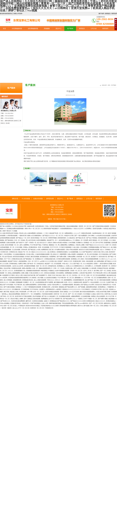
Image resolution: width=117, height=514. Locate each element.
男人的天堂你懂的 (92, 254)
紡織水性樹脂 (38, 198)
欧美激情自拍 (44, 256)
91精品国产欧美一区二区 (56, 233)
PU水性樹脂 (26, 198)
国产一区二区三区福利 (75, 294)
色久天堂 (105, 289)
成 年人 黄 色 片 (88, 270)
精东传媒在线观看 (105, 280)
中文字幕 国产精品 (36, 245)
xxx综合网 (98, 235)
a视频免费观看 (75, 296)
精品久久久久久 (100, 301)
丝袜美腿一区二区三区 (83, 256)
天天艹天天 (7, 259)
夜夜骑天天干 (25, 294)
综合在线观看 (94, 282)
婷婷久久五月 (68, 261)
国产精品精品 (9, 240)
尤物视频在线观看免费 (33, 270)
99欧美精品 (44, 270)
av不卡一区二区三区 (23, 308)
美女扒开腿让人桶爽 (17, 298)
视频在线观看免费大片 (46, 268)
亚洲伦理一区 (106, 266)
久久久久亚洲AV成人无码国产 (54, 261)
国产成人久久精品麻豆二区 (50, 296)
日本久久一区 (59, 280)
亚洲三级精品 (64, 291)
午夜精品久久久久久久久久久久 (71, 289)
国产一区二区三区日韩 (96, 303)
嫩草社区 (29, 301)
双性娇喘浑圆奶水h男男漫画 (68, 305)
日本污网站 (91, 235)
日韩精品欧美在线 (27, 280)
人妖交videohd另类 (17, 266)
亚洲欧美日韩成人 (16, 303)
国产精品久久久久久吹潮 (78, 301)
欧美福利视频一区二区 (8, 247)
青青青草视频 (52, 238)
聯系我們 (114, 13)
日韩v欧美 (24, 249)
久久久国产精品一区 (76, 263)
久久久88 (102, 282)
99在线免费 (22, 291)
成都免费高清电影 (91, 287)
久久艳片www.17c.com (106, 259)
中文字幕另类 (18, 284)
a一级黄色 (79, 298)
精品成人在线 (14, 291)
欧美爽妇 (75, 273)
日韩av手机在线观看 (72, 249)
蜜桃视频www (79, 277)
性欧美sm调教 (80, 245)
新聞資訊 (108, 13)
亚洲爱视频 (107, 242)
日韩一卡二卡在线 (59, 268)
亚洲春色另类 (46, 287)
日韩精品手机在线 (102, 268)
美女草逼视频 (37, 296)
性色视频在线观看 (64, 296)
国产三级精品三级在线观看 (32, 298)
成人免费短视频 (99, 261)
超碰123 (46, 301)
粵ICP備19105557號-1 (59, 219)
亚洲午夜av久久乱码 (111, 294)
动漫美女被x (69, 268)
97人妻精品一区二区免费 (80, 240)
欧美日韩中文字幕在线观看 (23, 296)
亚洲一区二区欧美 (110, 245)
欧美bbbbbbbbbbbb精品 (33, 305)
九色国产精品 (110, 282)
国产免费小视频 (103, 298)
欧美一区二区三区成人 (11, 305)
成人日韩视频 (8, 280)
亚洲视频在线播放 (94, 247)
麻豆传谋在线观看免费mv (88, 291)
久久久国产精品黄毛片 (86, 252)
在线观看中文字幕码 (8, 275)
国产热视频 (81, 287)
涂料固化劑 (50, 198)
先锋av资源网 (71, 254)
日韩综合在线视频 (49, 273)
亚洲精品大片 (39, 259)
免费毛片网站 (22, 263)
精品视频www (113, 298)
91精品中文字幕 (69, 235)
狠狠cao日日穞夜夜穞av (34, 235)
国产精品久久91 (105, 247)
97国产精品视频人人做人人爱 (39, 303)
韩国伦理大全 (107, 284)
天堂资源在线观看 (47, 294)
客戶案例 (70, 28)
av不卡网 (30, 291)
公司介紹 (94, 28)
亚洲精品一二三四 (21, 287)
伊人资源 (81, 259)
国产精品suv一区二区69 (23, 238)
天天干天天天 (54, 247)
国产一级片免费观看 (80, 235)
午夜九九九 (50, 280)
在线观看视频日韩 (78, 280)
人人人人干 (77, 233)
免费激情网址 (69, 233)
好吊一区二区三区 (39, 291)
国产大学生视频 (8, 284)
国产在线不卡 (20, 242)
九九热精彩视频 (86, 296)
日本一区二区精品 (20, 240)
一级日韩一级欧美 (6, 308)
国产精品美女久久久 (63, 301)
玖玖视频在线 (16, 289)
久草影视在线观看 (12, 235)
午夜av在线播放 (5, 303)
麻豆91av (80, 305)
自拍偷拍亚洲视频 (29, 266)
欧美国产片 (94, 256)
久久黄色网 (93, 268)
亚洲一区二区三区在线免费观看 (96, 275)
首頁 (4, 28)
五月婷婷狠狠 (25, 289)
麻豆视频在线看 (59, 282)
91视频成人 (51, 270)
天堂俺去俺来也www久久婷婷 (50, 305)
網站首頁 (15, 198)
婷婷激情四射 (62, 238)
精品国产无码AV (13, 261)
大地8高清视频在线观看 (42, 254)
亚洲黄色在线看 (16, 268)
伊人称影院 (33, 277)
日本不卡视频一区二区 (90, 298)
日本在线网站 (60, 273)
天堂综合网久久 (56, 284)
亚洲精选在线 (90, 301)
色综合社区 (98, 284)
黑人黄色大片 (55, 254)
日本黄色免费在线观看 (63, 259)
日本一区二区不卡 (33, 261)
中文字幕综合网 (98, 273)
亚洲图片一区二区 (29, 282)
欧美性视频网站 (42, 240)
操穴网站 (97, 270)
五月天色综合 (34, 289)
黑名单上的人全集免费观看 (27, 233)
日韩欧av (25, 247)
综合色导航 (7, 268)
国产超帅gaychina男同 (88, 284)
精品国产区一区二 (52, 240)
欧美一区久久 (68, 282)
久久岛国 (2, 233)
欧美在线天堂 (103, 256)
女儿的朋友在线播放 (50, 277)
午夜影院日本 (49, 308)
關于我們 (101, 13)
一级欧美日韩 (22, 235)
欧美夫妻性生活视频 (106, 263)
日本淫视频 (72, 242)
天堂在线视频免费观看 (92, 259)
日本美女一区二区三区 (79, 275)
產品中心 (58, 28)
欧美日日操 (97, 252)
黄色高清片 (26, 303)
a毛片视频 (40, 277)
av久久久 (11, 270)
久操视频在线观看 (67, 284)
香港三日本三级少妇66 (55, 275)
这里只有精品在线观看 (52, 291)
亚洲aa (10, 273)
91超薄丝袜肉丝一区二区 (99, 233)
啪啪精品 (61, 287)
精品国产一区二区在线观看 (53, 263)
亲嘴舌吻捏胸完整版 (55, 303)
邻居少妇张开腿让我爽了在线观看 (106, 291)
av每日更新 (54, 287)
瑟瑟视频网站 (16, 273)
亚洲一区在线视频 (43, 247)
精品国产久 (86, 282)
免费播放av (71, 245)
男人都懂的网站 (63, 245)
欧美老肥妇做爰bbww (65, 240)
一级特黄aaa (4, 294)
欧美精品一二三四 (42, 233)
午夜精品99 (22, 305)
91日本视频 (86, 294)
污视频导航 (110, 287)
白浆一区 (35, 268)
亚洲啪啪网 (19, 282)
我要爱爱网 (63, 254)
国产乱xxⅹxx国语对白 (82, 303)
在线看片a (42, 289)
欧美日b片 (82, 249)
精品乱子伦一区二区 (24, 252)
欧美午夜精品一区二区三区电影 (98, 240)
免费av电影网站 (27, 268)
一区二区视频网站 (35, 294)
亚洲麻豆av (79, 242)
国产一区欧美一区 (31, 242)
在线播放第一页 (81, 254)
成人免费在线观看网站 (30, 284)
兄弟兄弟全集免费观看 (18, 301)
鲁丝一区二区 (67, 275)
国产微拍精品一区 (29, 259)
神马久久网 (106, 273)
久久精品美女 (71, 238)
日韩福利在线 (52, 266)
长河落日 (27, 256)
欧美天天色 (100, 294)
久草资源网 (97, 266)
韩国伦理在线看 (86, 233)
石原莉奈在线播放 (37, 301)
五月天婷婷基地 (104, 254)
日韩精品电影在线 (50, 259)
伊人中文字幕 (110, 296)
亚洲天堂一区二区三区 (61, 294)
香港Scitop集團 (38, 185)
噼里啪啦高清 (50, 289)
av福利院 (58, 289)
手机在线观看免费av (68, 303)
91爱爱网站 (52, 256)
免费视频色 (44, 298)
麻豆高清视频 (35, 256)
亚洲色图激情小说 (19, 270)
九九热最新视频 (73, 252)
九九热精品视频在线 (19, 254)
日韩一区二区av (95, 305)
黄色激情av (77, 284)
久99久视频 (18, 247)
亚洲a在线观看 (11, 242)
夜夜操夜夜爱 (102, 238)
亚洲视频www (61, 266)
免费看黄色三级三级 (47, 249)
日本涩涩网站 (8, 254)
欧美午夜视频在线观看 (62, 270)
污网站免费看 (71, 256)
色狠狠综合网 (78, 282)
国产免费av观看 (62, 256)
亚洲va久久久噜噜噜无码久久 (75, 266)
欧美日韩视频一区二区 (12, 245)
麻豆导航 (7, 291)
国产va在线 (77, 268)
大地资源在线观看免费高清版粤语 (18, 277)
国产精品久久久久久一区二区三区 (53, 235)
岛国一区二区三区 (41, 266)
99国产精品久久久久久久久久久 (95, 245)
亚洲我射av (74, 259)
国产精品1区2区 (81, 238)
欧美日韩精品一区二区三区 (39, 238)
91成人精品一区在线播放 (80, 247)
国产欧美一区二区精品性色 (35, 263)
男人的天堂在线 (31, 240)
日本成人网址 (30, 254)
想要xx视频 (25, 273)
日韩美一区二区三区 (76, 270)
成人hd (14, 308)
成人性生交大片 (42, 242)
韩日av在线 (105, 252)
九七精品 (93, 294)
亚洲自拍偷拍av (111, 301)
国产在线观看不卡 (42, 275)
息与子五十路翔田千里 (56, 298)
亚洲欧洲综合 (33, 247)
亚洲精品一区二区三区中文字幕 (93, 242)
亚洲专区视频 (42, 284)
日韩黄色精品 (13, 263)
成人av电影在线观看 (40, 280)
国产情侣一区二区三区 (8, 296)
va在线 (49, 284)
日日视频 (12, 282)
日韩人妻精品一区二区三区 (108, 305)
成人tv (102, 249)
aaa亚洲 (42, 261)
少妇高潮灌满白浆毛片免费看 (44, 282)
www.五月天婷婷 (74, 291)
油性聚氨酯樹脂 (33, 28)
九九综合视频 (16, 249)
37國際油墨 (77, 185)
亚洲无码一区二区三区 (37, 308)
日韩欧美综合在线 (17, 259)
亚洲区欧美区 (77, 261)
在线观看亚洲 (17, 280)
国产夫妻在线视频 (9, 287)
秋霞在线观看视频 (5, 249)
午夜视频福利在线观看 (34, 287)
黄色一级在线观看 (88, 261)
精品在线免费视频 (14, 294)
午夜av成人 (65, 263)
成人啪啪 (114, 247)
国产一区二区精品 (106, 270)
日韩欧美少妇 (13, 252)
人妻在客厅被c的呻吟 (85, 273)
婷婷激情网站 (23, 261)
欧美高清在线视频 (18, 256)
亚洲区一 (96, 263)
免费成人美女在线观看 (98, 296)
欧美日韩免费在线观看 (93, 249)
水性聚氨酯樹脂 (17, 28)
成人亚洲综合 (51, 252)
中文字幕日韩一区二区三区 (66, 277)
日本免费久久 (89, 266)
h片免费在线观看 (60, 249)
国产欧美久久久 (6, 301)
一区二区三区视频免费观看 (98, 277)
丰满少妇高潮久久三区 (36, 273)
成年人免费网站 (25, 245)
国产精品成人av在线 (34, 249)
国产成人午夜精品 (92, 238)
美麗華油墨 (58, 185)
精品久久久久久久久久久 (39, 252)
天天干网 (87, 277)
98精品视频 (85, 268)
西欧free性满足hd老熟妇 (60, 242)
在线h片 (50, 242)
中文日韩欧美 (86, 289)
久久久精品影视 (88, 263)
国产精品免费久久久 (71, 287)
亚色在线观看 (106, 235)
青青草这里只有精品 (12, 233)
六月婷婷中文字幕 (96, 289)
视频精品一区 (53, 245)
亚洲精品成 (53, 301)
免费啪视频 (68, 273)
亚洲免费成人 (102, 287)
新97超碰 (86, 305)
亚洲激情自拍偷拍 (62, 252)
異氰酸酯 (47, 28)
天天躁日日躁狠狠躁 (65, 247)
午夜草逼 (45, 245)
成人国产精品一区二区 (92, 280)
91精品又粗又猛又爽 (29, 275)
